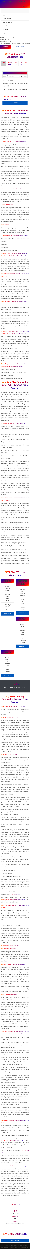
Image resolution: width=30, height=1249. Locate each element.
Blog (4, 33)
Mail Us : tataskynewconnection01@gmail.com (13, 1)
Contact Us (6, 29)
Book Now (24, 7)
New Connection (7, 22)
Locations (6, 26)
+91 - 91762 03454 (14, 894)
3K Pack (24, 687)
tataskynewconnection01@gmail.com (13, 900)
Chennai (18, 687)
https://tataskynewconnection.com (12, 1140)
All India (6, 687)
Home (4, 15)
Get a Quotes (19, 47)
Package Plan (7, 19)
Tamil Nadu (12, 687)
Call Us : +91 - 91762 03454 (21, 4)
